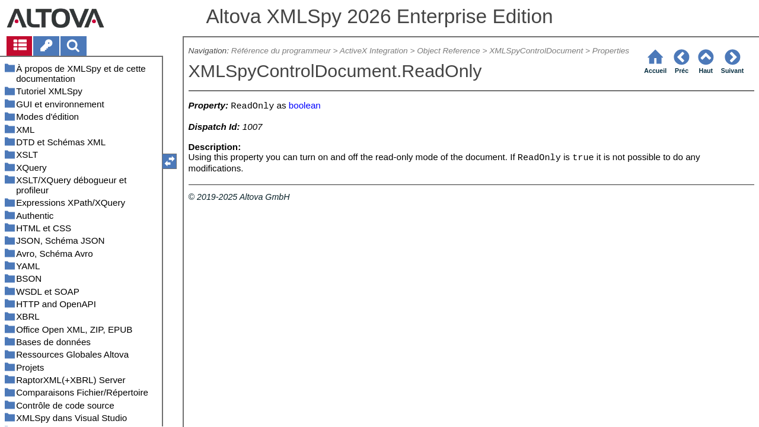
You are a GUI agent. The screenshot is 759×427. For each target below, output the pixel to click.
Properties (610, 50)
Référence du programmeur (281, 50)
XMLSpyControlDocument (536, 50)
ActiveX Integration (374, 50)
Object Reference (448, 50)
